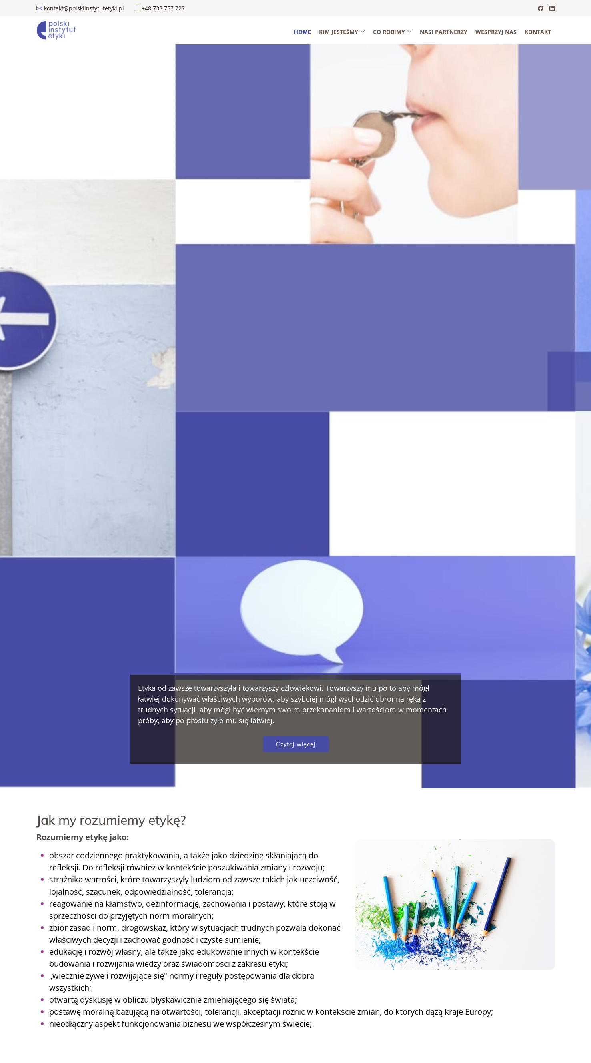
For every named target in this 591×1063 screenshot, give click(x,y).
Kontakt (538, 32)
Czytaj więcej (295, 744)
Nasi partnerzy (443, 32)
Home (302, 32)
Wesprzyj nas (496, 32)
